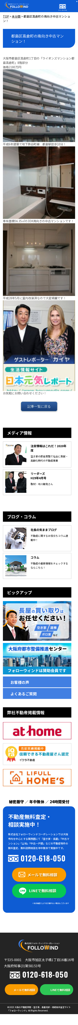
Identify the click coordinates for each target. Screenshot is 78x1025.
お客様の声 (19, 682)
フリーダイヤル (62, 10)
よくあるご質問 (23, 693)
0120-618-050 (43, 858)
